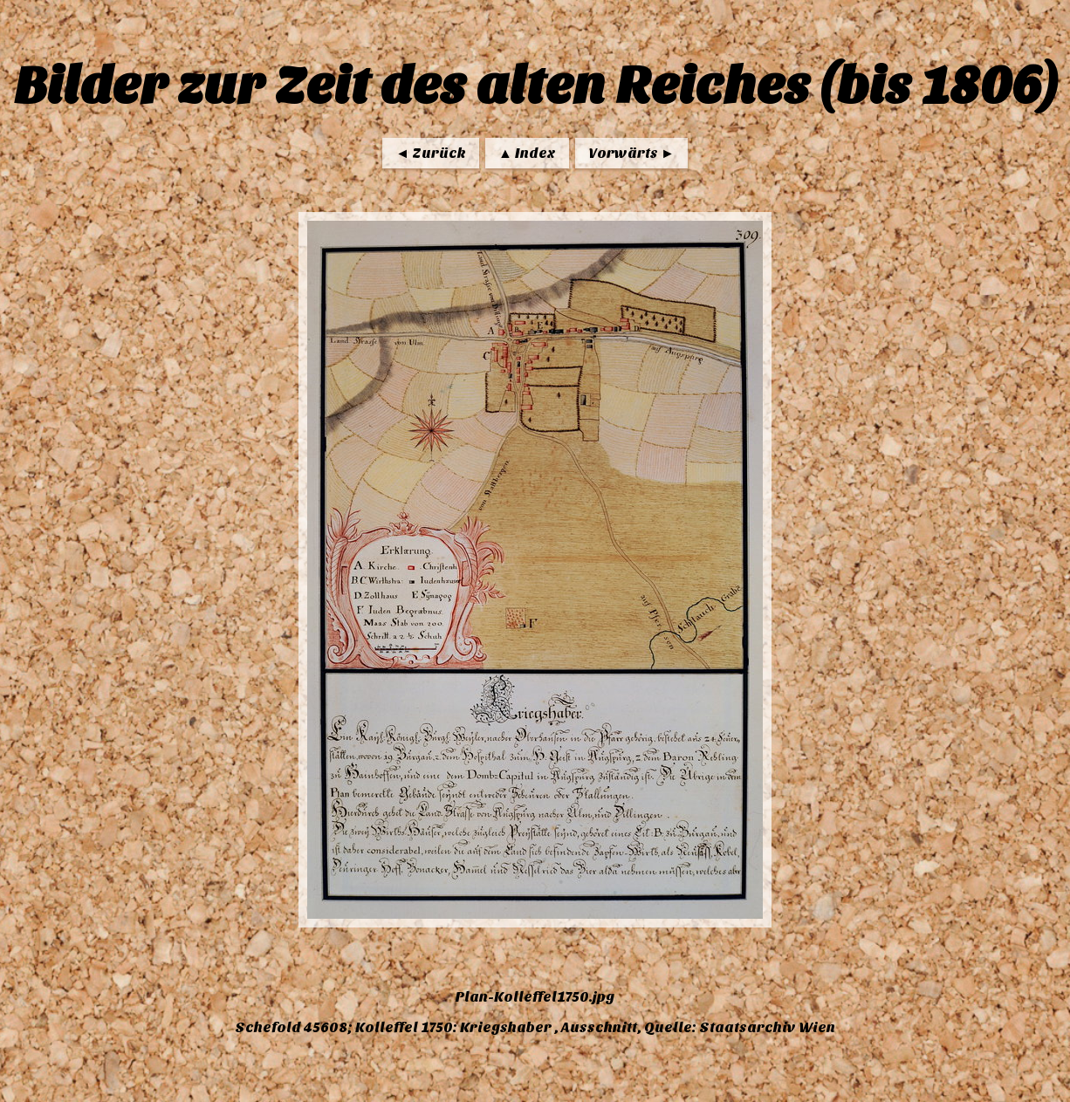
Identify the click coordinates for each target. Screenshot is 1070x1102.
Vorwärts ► (631, 153)
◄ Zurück (430, 153)
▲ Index (527, 153)
